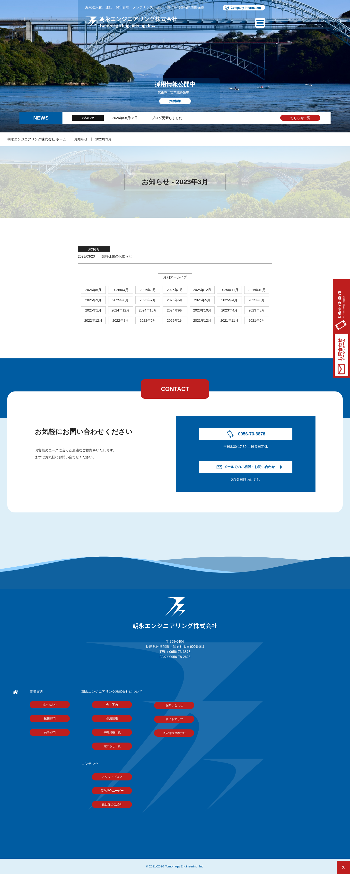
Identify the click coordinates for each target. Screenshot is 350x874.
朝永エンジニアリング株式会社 (175, 613)
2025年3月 (257, 300)
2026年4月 (121, 290)
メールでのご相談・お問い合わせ (249, 467)
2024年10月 (148, 310)
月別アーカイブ (175, 277)
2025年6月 (175, 300)
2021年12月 (202, 320)
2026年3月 (148, 290)
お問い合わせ (174, 705)
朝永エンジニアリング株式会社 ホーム (36, 139)
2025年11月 (229, 290)
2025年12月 (202, 290)
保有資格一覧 (112, 732)
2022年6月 (148, 320)
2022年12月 (93, 320)
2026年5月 (93, 290)
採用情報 (112, 718)
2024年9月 (175, 310)
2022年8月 (121, 320)
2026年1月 (175, 290)
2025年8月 (121, 300)
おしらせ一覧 (300, 118)
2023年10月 (202, 310)
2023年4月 (229, 310)
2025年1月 (93, 310)
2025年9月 (93, 300)
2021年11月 (229, 320)
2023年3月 (103, 139)
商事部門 (50, 732)
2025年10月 (257, 290)
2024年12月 (121, 310)
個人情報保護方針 (174, 733)
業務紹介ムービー (112, 790)
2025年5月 (202, 300)
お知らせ (81, 139)
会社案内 (112, 704)
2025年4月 (229, 300)
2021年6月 (257, 320)
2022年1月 (175, 320)
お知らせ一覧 (112, 746)
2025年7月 (148, 300)
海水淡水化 (50, 704)
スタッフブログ (112, 777)
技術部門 (50, 718)
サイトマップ (174, 719)
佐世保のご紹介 (112, 804)
